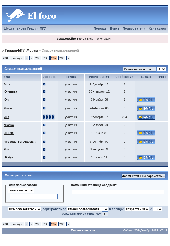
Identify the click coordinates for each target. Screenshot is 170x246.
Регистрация (103, 38)
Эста (7, 84)
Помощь (100, 28)
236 (45, 58)
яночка (9, 125)
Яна (6, 117)
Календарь (157, 28)
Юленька (10, 91)
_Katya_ (9, 157)
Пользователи (134, 28)
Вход (90, 38)
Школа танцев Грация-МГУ (25, 28)
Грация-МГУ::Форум (21, 50)
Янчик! (9, 133)
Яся (6, 149)
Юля (7, 99)
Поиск (115, 28)
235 (37, 58)
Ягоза (8, 108)
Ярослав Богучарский (20, 141)
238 (61, 58)
